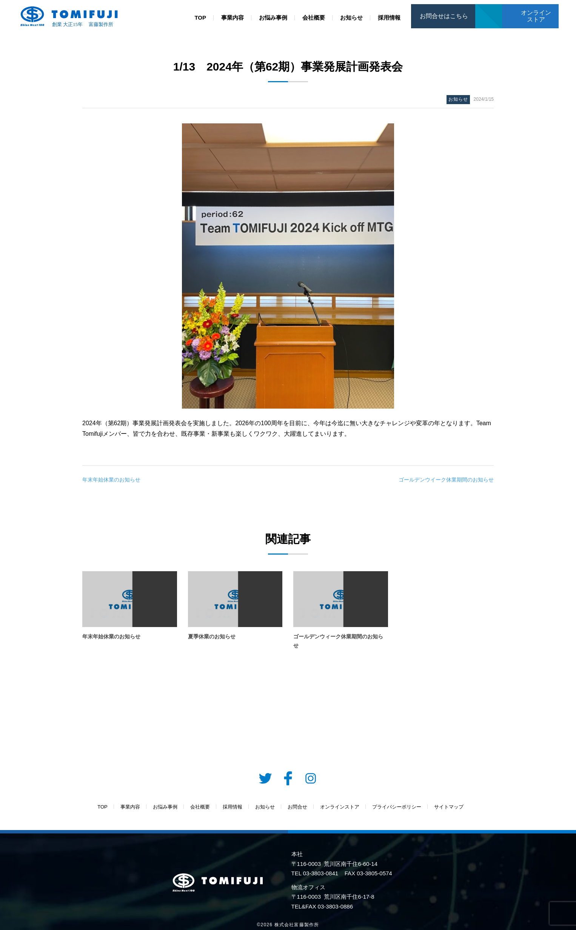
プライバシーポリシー (396, 807)
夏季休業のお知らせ (212, 636)
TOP (200, 17)
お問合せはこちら (444, 16)
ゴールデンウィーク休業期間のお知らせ (338, 641)
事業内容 (232, 17)
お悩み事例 (273, 17)
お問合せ (488, 8)
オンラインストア (536, 16)
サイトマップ (449, 807)
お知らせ (351, 17)
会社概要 (313, 17)
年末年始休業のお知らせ (111, 482)
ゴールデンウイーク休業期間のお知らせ (446, 482)
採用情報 (389, 17)
